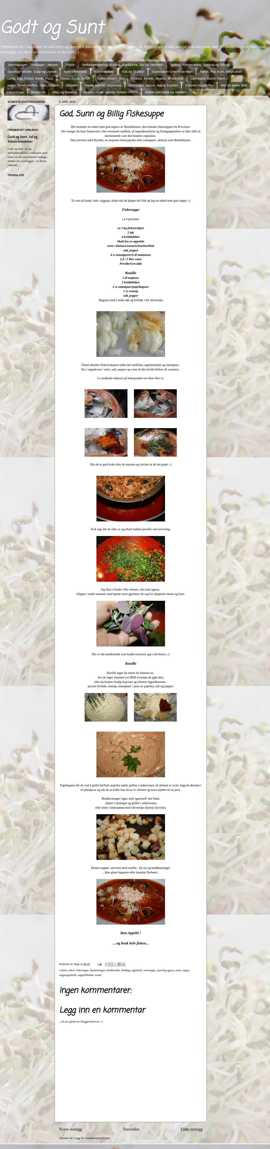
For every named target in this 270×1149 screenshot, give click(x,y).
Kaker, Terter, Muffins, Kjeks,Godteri (33, 85)
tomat (98, 975)
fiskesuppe (82, 970)
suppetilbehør (85, 975)
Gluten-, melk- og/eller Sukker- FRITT (111, 92)
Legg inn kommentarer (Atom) (92, 1138)
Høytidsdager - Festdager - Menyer (33, 64)
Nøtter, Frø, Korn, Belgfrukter (220, 71)
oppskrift (137, 970)
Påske (70, 64)
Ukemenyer (16, 92)
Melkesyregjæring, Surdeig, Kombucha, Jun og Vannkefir (122, 64)
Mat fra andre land (234, 85)
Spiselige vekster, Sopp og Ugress (32, 71)
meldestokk (113, 970)
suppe (185, 970)
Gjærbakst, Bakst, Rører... (209, 78)
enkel (71, 970)
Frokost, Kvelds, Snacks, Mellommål (157, 78)
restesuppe (149, 970)
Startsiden (131, 1129)
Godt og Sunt (51, 29)
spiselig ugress (165, 970)
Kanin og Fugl (104, 71)
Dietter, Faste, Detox (75, 78)
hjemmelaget (97, 970)
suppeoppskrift (67, 975)
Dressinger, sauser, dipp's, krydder (153, 85)
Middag (125, 970)
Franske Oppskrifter (199, 85)
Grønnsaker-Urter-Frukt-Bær (172, 71)
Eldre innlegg (191, 1129)
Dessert (71, 85)
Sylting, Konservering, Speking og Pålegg (200, 64)
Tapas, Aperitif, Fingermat (103, 85)
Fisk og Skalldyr (133, 71)
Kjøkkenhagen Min (110, 78)
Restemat (38, 92)
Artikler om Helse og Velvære (166, 92)
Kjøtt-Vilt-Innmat (75, 71)
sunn (178, 970)
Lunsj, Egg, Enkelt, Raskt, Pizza (30, 78)
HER (132, 677)
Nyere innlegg (70, 1129)
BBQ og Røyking (64, 92)
